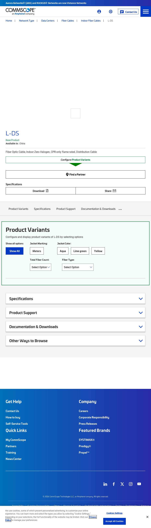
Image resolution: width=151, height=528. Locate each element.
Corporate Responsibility (94, 417)
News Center (13, 458)
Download (41, 191)
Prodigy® (85, 446)
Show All (15, 251)
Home (9, 20)
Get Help (13, 401)
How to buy (13, 417)
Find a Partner (75, 174)
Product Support (65, 211)
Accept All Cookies (114, 521)
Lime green (79, 251)
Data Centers (47, 20)
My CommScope (16, 439)
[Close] (147, 517)
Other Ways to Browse (32, 340)
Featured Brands (94, 430)
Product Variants (18, 211)
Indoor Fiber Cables (91, 20)
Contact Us (12, 410)
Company (87, 401)
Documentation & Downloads (98, 211)
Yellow (98, 251)
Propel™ (84, 452)
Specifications (42, 211)
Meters (37, 251)
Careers (83, 410)
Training (11, 452)
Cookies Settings (114, 513)
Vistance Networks (76, 3)
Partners (11, 446)
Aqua (63, 251)
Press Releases (88, 423)
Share (110, 191)
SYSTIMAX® (87, 439)
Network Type (26, 20)
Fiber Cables (68, 20)
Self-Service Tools (17, 423)
